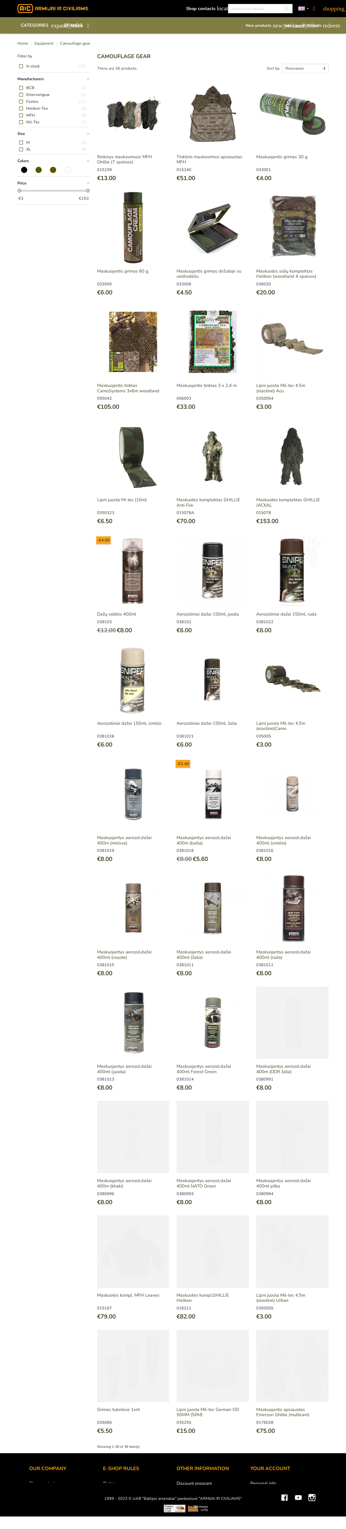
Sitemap (185, 1516)
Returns (110, 1503)
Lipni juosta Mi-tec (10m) (122, 500)
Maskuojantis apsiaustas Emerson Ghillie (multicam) (282, 1412)
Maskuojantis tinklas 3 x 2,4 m (207, 385)
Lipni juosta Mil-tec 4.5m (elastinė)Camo (280, 726)
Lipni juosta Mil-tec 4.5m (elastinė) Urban (280, 1298)
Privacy (110, 1510)
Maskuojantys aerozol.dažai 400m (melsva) (124, 840)
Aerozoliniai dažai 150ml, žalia (207, 723)
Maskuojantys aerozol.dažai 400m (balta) (204, 840)
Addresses (261, 1510)
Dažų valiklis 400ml (116, 614)
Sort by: (273, 68)
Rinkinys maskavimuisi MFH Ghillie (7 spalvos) (124, 159)
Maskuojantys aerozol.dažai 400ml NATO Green (204, 1183)
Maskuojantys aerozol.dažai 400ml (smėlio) (283, 840)
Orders (257, 1497)
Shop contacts (204, 8)
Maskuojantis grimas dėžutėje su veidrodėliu (209, 273)
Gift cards (316, 25)
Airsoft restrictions (195, 1497)
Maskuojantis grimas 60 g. (123, 271)
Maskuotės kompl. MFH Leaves (128, 1295)
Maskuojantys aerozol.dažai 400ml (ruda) (283, 954)
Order (109, 1483)
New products (262, 25)
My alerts (259, 1523)
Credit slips (261, 1503)
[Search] (260, 8)
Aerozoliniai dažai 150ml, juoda (208, 614)
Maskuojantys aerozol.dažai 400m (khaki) (124, 1183)
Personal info (263, 1483)
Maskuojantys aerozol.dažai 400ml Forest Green (204, 1069)
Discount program (194, 1483)
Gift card (185, 1490)
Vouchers (259, 1516)
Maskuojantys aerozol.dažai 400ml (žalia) (204, 954)
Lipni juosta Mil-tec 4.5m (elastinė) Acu (280, 388)
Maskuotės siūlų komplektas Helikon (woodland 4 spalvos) (286, 273)
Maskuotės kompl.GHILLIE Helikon (203, 1298)
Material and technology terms (207, 1503)
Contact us (113, 1516)
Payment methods (121, 1490)
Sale (291, 25)
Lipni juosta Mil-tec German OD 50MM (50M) (208, 1412)
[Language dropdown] (303, 9)
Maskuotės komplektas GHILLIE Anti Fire (208, 502)
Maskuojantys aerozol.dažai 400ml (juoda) (124, 1069)
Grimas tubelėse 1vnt (118, 1409)
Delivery (111, 1497)
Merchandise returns (270, 1490)
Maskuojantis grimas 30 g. (282, 157)
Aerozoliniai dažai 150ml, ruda (286, 614)
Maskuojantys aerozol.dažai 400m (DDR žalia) (283, 1069)
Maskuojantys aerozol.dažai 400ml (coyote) (124, 954)
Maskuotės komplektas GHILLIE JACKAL (288, 502)
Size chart (186, 1510)
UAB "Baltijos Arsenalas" (54, 1490)
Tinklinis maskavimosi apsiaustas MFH (209, 159)
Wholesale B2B (45, 1497)
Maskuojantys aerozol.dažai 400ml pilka (283, 1183)
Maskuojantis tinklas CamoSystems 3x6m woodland (128, 388)
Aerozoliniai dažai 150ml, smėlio (129, 723)
